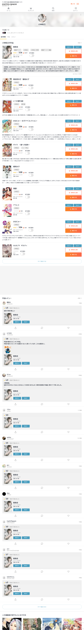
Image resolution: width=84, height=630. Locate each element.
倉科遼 (23, 104)
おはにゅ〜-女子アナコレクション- (25, 121)
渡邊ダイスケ (17, 50)
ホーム (8, 9)
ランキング (31, 9)
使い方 (73, 4)
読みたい (69, 47)
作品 (8, 36)
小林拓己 (25, 50)
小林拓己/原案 (35, 50)
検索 (53, 9)
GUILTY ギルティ (20, 245)
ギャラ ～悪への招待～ (21, 145)
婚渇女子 (16, 166)
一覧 (78, 42)
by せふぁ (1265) (77, 73)
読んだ (77, 47)
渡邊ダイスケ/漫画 (46, 50)
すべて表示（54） (42, 606)
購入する (73, 55)
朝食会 (15, 47)
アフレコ (16, 205)
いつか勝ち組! (18, 101)
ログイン (75, 9)
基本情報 (3, 36)
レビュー (14, 36)
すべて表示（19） (42, 261)
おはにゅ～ (17, 221)
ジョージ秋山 (24, 147)
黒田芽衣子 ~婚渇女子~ (21, 79)
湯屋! (15, 188)
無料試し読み (73, 51)
